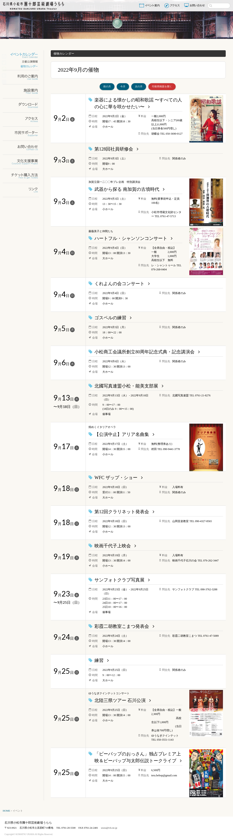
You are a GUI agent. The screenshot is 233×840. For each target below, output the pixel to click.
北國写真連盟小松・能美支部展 (126, 385)
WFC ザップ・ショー (115, 477)
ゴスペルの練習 (110, 317)
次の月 (138, 86)
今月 (122, 86)
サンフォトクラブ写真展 (119, 579)
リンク (24, 190)
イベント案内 (150, 5)
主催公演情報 (24, 61)
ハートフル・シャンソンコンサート (130, 238)
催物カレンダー (24, 66)
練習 (99, 660)
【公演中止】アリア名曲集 (121, 434)
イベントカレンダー (24, 55)
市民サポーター (24, 133)
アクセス (172, 5)
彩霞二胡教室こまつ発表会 (121, 626)
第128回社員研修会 (113, 148)
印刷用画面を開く (162, 86)
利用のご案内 (24, 77)
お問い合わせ (195, 5)
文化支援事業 (24, 162)
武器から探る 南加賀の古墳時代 (126, 189)
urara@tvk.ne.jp (109, 827)
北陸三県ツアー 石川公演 (120, 700)
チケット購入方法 (24, 176)
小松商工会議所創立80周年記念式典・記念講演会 (144, 351)
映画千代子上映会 (112, 545)
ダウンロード (24, 105)
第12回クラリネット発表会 (121, 511)
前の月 (107, 86)
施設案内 (24, 91)
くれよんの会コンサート (119, 283)
